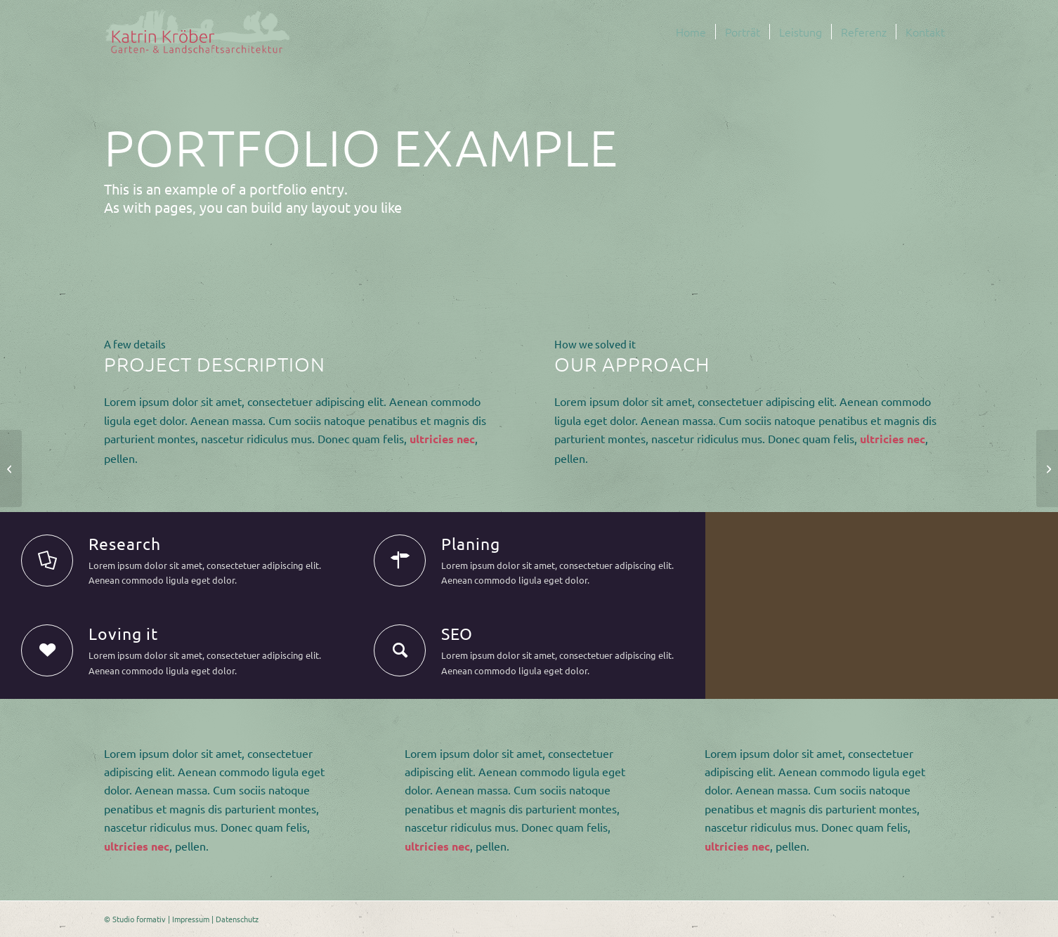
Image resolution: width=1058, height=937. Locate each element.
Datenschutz (237, 918)
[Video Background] (1047, 468)
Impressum (190, 918)
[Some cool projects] (11, 468)
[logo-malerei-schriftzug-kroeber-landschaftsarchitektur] (198, 32)
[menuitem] (691, 32)
